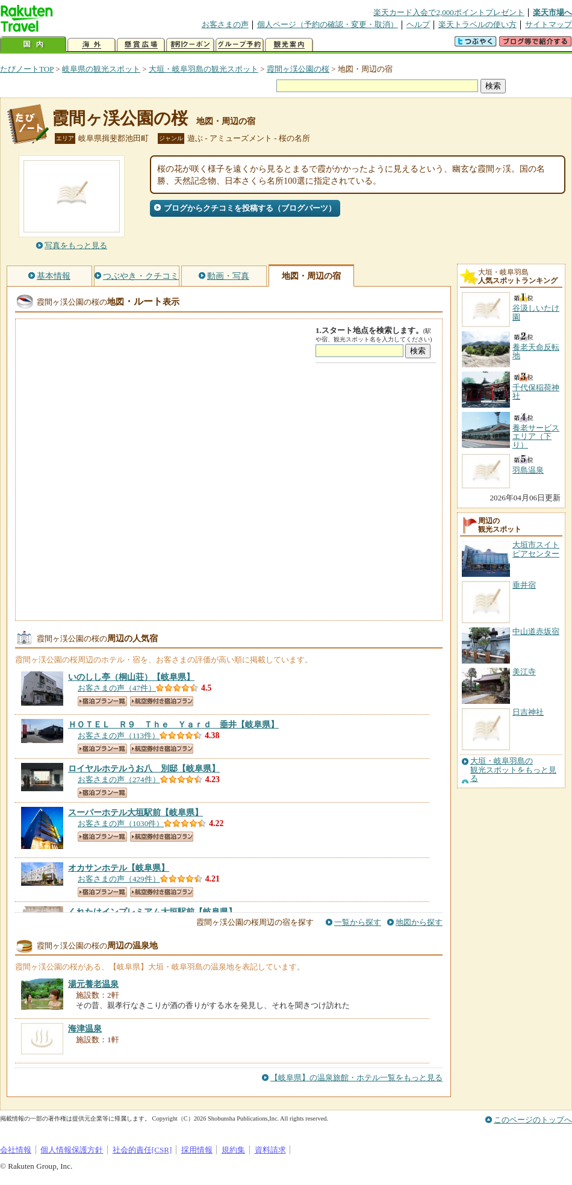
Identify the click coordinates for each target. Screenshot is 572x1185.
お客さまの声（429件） (119, 878)
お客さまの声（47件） (117, 687)
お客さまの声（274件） (119, 779)
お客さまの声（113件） (119, 735)
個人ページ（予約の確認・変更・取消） (327, 24)
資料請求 (270, 1149)
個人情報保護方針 (71, 1149)
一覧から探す (357, 922)
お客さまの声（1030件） (121, 823)
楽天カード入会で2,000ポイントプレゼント (448, 12)
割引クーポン (190, 45)
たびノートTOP (27, 68)
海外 (91, 45)
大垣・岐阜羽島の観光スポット (203, 68)
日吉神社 (528, 712)
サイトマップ (548, 24)
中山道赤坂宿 (535, 631)
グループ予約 (240, 45)
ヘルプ (418, 24)
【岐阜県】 (131, 677)
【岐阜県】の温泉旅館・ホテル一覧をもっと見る (356, 1077)
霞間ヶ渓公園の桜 (298, 68)
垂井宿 (524, 584)
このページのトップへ (533, 1119)
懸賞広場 (141, 45)
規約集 (233, 1149)
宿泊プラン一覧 (102, 701)
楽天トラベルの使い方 (477, 24)
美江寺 (524, 671)
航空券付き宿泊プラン (161, 701)
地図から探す (419, 922)
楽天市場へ (552, 12)
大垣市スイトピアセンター (535, 549)
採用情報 (197, 1149)
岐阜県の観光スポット (101, 68)
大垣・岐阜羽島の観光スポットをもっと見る (513, 770)
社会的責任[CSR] (142, 1149)
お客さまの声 (225, 24)
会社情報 (15, 1149)
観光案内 (289, 45)
